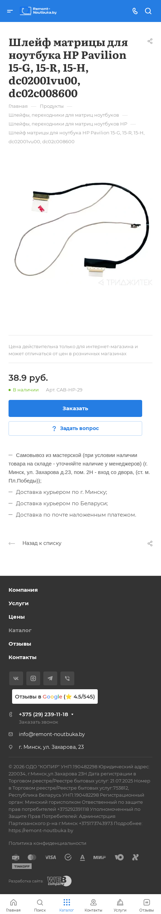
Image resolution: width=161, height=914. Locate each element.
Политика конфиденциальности (47, 843)
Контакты (23, 657)
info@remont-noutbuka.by (52, 734)
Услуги (19, 603)
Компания (23, 589)
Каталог (20, 630)
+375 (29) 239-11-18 (43, 714)
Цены (17, 616)
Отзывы (20, 643)
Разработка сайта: (26, 881)
